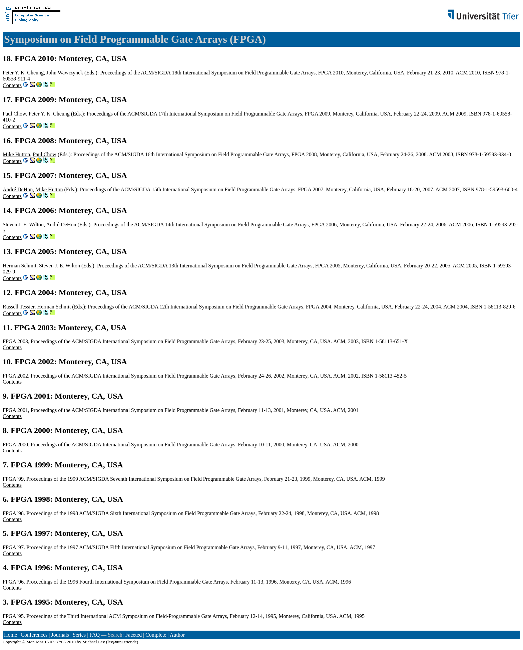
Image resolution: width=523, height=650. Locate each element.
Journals (60, 635)
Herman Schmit (19, 265)
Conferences (34, 635)
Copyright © (14, 641)
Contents (12, 85)
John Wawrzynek (64, 72)
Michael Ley (93, 641)
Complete (155, 635)
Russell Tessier (18, 306)
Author (177, 635)
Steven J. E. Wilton (23, 224)
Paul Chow (14, 114)
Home (10, 635)
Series (79, 635)
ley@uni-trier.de (121, 641)
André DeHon (18, 189)
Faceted (133, 635)
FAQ (94, 635)
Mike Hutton (16, 154)
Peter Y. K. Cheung (23, 72)
